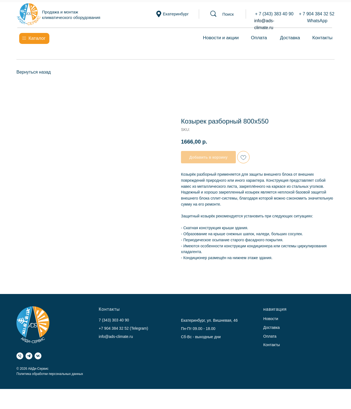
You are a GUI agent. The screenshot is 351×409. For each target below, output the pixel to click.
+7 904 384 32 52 (114, 328)
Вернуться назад (33, 72)
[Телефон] (19, 355)
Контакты (322, 37)
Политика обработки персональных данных (49, 374)
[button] (228, 14)
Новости (270, 318)
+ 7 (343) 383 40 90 (274, 14)
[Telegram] (29, 355)
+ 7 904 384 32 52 (316, 14)
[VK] (38, 355)
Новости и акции (221, 37)
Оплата (259, 37)
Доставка (290, 37)
